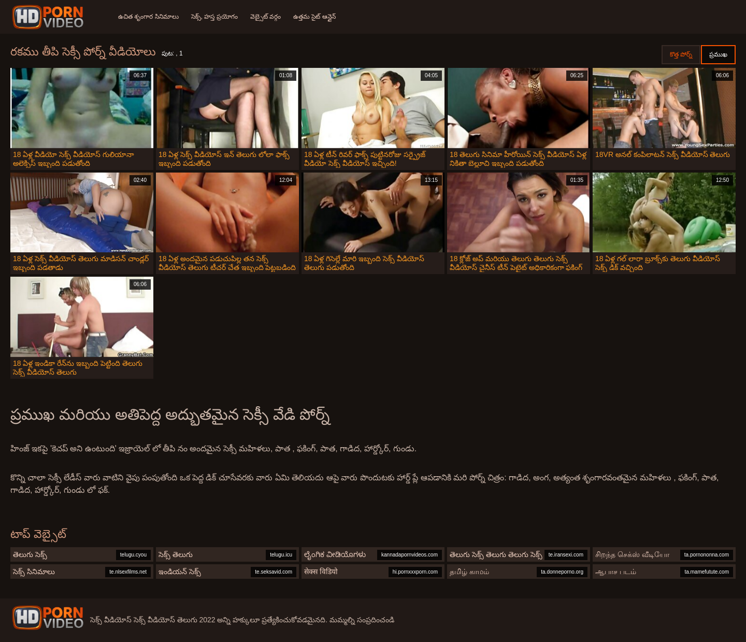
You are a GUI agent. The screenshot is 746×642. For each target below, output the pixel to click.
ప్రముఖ (718, 54)
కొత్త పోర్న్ (681, 54)
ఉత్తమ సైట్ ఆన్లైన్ (314, 16)
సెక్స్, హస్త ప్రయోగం (214, 16)
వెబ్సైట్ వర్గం (265, 16)
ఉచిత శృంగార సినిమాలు (148, 16)
